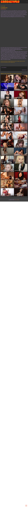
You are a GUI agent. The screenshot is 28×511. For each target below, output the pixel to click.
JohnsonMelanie (3, 67)
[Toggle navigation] (26, 1)
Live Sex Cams (3, 6)
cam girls (17, 61)
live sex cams (3, 62)
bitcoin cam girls (7, 61)
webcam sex (13, 62)
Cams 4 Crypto (16, 199)
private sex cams (7, 62)
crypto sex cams (22, 61)
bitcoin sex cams (13, 61)
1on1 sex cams (3, 61)
